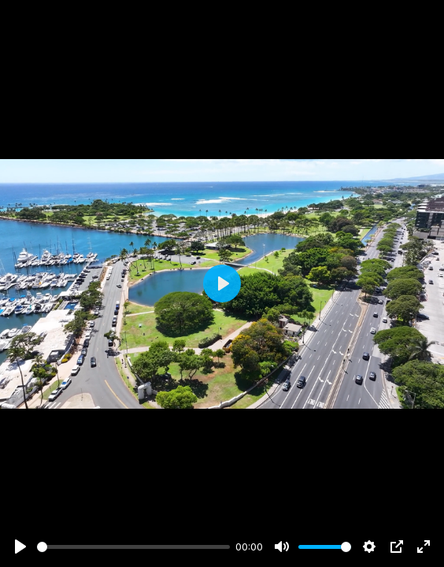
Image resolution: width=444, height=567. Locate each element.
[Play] (20, 546)
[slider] (133, 546)
